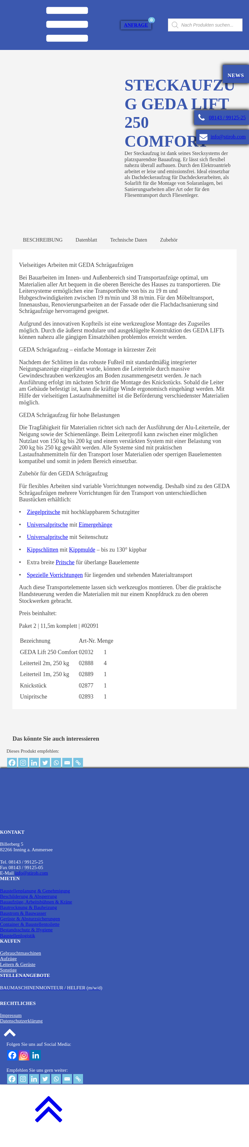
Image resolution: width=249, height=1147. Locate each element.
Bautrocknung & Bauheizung (28, 920)
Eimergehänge (96, 537)
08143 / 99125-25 (227, 117)
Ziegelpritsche (43, 524)
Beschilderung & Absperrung (28, 909)
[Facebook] (12, 775)
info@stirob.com (228, 136)
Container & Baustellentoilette (29, 936)
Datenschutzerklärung (21, 1033)
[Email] (67, 775)
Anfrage (136, 25)
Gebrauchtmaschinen (20, 965)
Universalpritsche (47, 537)
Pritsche (65, 575)
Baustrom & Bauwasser (23, 925)
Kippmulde (82, 562)
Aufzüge (8, 971)
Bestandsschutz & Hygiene (26, 942)
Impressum (11, 1028)
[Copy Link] (78, 775)
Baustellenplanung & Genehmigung (35, 903)
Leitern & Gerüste (17, 976)
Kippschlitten (42, 562)
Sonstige (8, 982)
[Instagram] (23, 775)
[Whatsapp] (56, 775)
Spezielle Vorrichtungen (55, 587)
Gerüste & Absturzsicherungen (30, 931)
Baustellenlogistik (17, 947)
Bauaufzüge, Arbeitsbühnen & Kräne (36, 914)
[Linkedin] (34, 775)
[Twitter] (45, 775)
